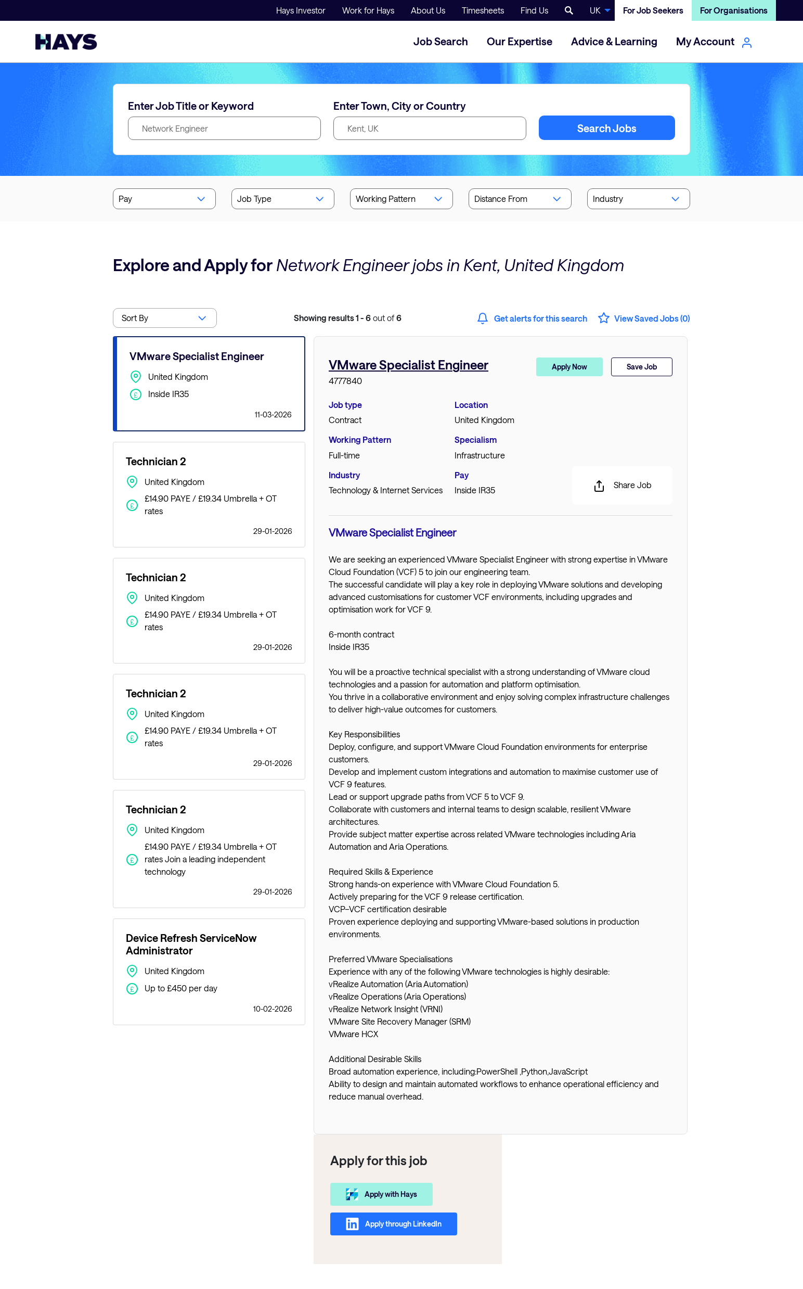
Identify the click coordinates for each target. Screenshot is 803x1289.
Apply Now (569, 366)
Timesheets (483, 10)
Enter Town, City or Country (399, 105)
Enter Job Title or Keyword (191, 105)
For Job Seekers (653, 10)
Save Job (642, 366)
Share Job (622, 486)
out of (347, 318)
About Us (428, 10)
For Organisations (734, 10)
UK (595, 10)
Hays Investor (301, 10)
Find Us (534, 10)
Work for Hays (368, 10)
